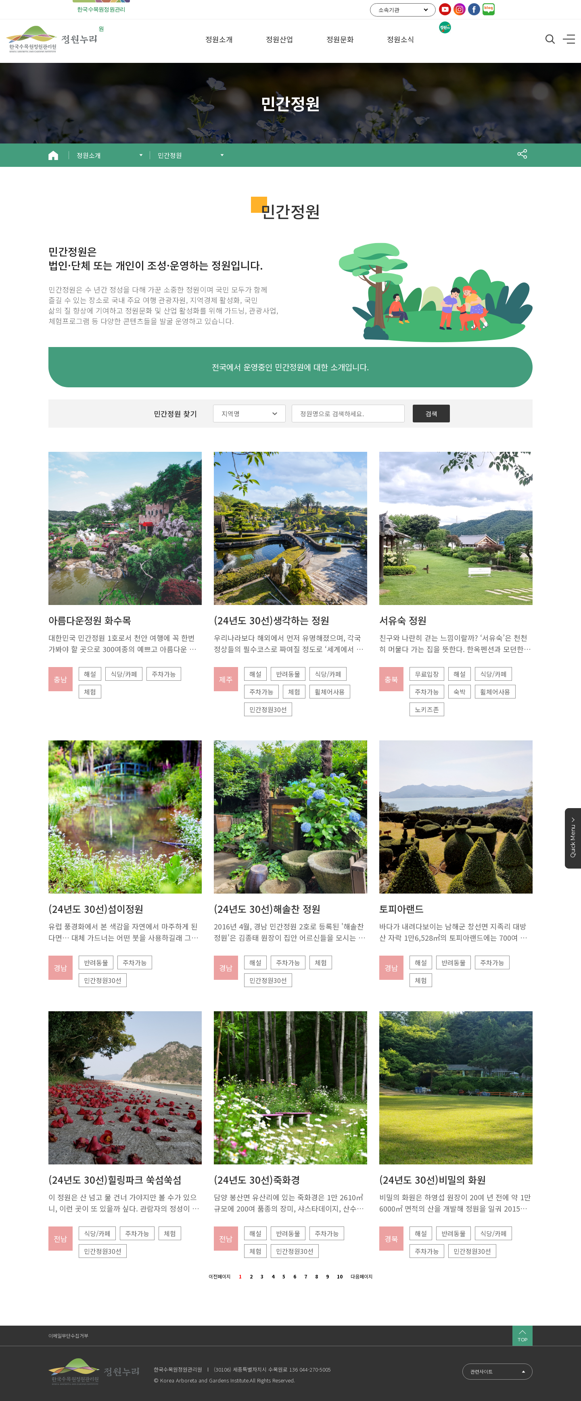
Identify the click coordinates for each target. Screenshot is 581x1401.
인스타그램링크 (459, 9)
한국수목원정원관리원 (101, 19)
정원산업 (279, 41)
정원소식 (400, 41)
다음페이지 (362, 1275)
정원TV (445, 27)
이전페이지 (220, 1275)
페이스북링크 (474, 9)
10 (340, 1275)
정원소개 (219, 41)
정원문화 (340, 41)
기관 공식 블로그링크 (488, 9)
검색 (431, 413)
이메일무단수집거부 (68, 1335)
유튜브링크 (445, 9)
